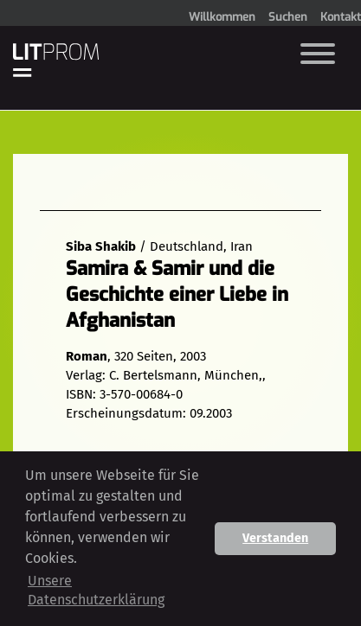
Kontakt (340, 17)
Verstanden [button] (275, 538)
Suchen (287, 17)
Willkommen (222, 17)
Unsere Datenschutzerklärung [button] (96, 590)
